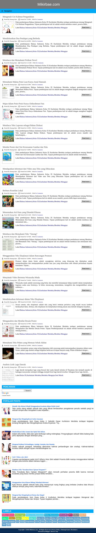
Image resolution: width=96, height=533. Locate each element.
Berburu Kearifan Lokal (13, 190)
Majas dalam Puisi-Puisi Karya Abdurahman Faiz (23, 103)
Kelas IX (36, 28)
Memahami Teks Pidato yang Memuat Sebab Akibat (24, 342)
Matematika (85, 518)
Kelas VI (25, 518)
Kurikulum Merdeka (46, 28)
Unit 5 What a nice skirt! (20, 457)
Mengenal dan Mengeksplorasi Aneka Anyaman (27, 419)
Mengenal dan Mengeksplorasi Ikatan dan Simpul (28, 495)
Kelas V (18, 518)
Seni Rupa (70, 521)
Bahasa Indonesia (26, 28)
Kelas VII (33, 518)
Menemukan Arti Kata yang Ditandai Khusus (21, 212)
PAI (17, 521)
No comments (39, 19)
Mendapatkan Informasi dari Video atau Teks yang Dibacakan (28, 169)
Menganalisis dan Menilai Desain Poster (19, 321)
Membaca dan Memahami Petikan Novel (20, 60)
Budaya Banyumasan (51, 515)
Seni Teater (85, 521)
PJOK (37, 521)
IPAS (70, 515)
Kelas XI (54, 518)
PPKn (55, 521)
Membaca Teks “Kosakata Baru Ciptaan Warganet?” (29, 470)
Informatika (64, 515)
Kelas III (83, 515)
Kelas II (76, 515)
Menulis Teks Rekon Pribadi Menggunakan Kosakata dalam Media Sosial (35, 406)
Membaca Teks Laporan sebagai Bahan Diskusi (22, 125)
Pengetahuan (30, 521)
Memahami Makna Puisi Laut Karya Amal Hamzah (24, 82)
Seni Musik (59, 375)
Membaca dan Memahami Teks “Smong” (20, 234)
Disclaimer (74, 529)
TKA (8, 525)
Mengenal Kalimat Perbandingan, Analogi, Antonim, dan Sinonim (33, 444)
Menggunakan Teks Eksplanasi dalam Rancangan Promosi (27, 256)
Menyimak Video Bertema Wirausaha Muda (21, 277)
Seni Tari (77, 521)
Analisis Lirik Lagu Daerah (14, 364)
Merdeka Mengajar (61, 28)
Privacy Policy (56, 529)
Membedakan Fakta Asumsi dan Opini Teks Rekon (28, 432)
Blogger (47, 531)
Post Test (49, 521)
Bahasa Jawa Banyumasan (34, 515)
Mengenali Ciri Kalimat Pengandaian (18, 16)
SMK (4, 525)
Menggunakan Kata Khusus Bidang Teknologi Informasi (30, 482)
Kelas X (47, 518)
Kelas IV (5, 518)
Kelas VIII (40, 518)
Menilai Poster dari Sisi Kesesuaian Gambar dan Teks (25, 147)
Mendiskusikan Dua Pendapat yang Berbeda (21, 38)
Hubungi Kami (65, 529)
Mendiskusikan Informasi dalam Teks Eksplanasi (23, 299)
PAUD (22, 521)
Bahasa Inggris (20, 515)
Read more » (86, 27)
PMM (42, 521)
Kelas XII (62, 518)
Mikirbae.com (49, 4)
